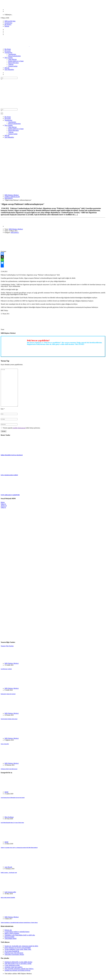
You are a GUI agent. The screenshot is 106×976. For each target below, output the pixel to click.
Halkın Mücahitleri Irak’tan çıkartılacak (12, 455)
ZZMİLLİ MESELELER (12, 196)
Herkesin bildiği (9, 937)
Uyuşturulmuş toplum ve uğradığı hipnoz (17, 931)
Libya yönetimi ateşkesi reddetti (9, 475)
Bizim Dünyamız (13, 63)
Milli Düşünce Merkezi (12, 195)
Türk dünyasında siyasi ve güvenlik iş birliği (18, 963)
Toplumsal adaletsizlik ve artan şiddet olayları (18, 962)
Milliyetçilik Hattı (10, 21)
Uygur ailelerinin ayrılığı (12, 965)
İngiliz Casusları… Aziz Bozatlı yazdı (9, 872)
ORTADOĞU (9, 198)
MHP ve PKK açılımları (12, 933)
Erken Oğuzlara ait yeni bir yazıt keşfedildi (18, 947)
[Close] (2, 113)
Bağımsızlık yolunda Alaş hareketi (8, 693)
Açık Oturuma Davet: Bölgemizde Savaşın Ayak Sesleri (13, 797)
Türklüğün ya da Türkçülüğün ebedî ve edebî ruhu (20, 935)
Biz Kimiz (8, 49)
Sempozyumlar (12, 66)
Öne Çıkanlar (9, 57)
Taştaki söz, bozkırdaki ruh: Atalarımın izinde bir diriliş (21, 946)
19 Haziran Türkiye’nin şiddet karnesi (9, 768)
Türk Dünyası (12, 59)
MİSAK (7, 68)
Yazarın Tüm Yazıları (7, 646)
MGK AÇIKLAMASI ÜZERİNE (8, 897)
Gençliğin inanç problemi (6, 668)
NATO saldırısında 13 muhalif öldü (10, 495)
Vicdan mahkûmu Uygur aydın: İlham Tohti (18, 949)
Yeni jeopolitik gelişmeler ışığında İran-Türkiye (19, 968)
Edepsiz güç (8, 930)
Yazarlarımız (8, 23)
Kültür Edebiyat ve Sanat (15, 61)
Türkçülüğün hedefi (11, 938)
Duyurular (8, 51)
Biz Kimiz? (8, 24)
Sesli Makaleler (9, 69)
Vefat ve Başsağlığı (5, 743)
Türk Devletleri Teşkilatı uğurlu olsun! (9, 718)
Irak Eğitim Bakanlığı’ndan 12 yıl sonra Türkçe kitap (12, 822)
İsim (3, 409)
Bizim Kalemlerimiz (14, 56)
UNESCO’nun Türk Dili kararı (14, 953)
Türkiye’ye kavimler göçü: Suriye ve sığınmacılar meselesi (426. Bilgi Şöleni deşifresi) (19, 847)
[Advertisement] (53, 94)
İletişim (7, 26)
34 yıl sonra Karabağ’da (12, 951)
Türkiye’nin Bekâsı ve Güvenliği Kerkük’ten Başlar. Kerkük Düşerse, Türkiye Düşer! (19, 922)
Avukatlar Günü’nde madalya (13, 967)
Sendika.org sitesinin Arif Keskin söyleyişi (17, 970)
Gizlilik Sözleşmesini (19, 428)
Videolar (10, 64)
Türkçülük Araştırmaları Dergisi (14, 954)
